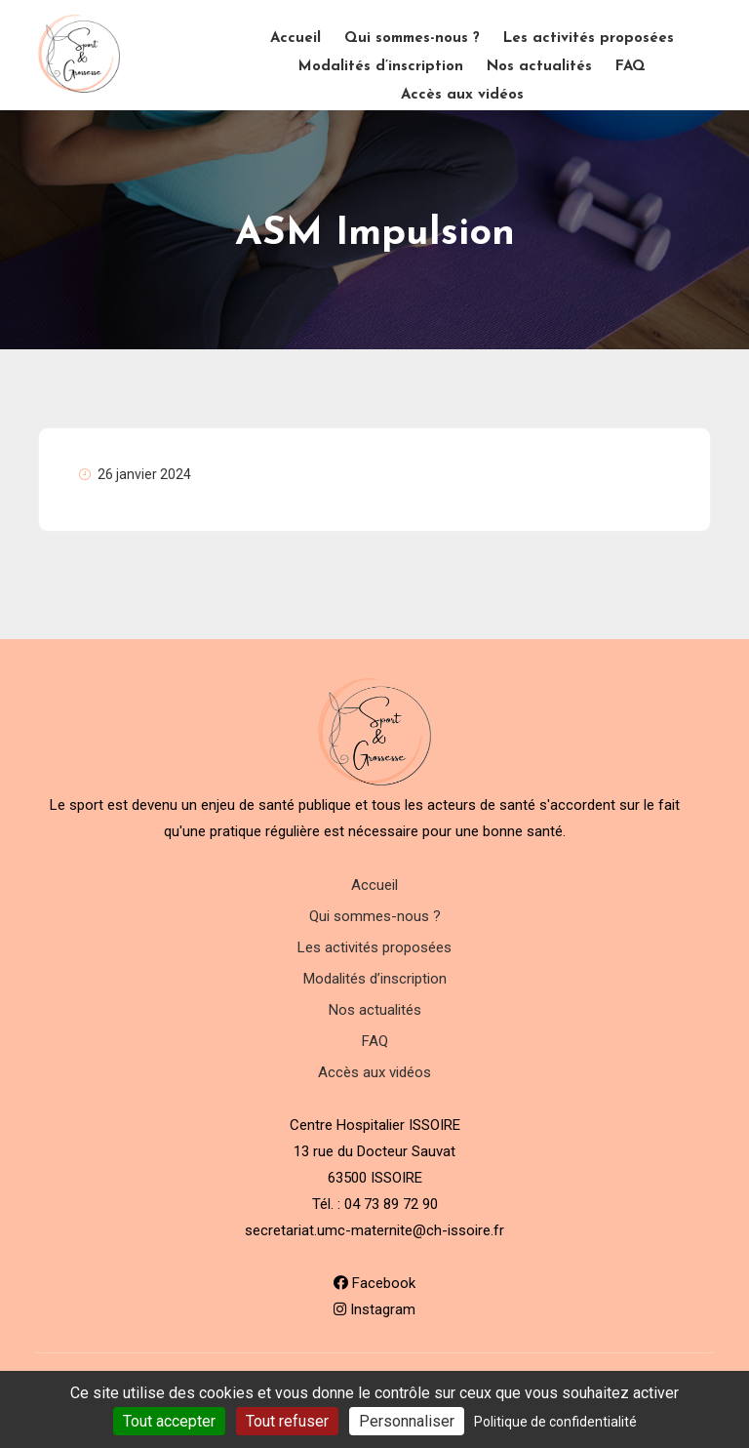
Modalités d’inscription (380, 67)
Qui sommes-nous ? (412, 38)
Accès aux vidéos (462, 95)
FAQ (630, 67)
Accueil (295, 38)
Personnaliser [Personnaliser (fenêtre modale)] (406, 1421)
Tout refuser (287, 1421)
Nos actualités (539, 67)
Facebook (374, 1283)
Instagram (374, 1309)
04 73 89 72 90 (391, 1204)
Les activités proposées (588, 38)
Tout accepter (169, 1421)
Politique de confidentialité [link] (555, 1421)
